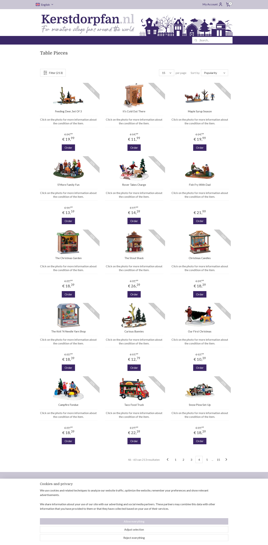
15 (218, 459)
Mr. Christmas (203, 501)
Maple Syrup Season (200, 111)
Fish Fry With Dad (200, 184)
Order (68, 147)
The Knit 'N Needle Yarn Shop (68, 331)
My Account (212, 4)
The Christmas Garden (68, 258)
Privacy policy (124, 522)
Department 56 (204, 496)
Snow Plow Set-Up (200, 404)
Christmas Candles (200, 258)
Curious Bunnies (134, 331)
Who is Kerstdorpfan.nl (130, 492)
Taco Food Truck (134, 404)
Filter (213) (53, 72)
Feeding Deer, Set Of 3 (68, 111)
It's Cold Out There (134, 111)
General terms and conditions (133, 518)
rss (128, 538)
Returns (121, 505)
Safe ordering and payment (171, 518)
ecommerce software (141, 538)
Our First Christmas (199, 331)
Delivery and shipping (129, 496)
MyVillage (201, 518)
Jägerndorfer (203, 513)
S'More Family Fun (68, 184)
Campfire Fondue (68, 404)
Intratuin (200, 509)
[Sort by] (214, 73)
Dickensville (202, 505)
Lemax (199, 488)
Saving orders (124, 501)
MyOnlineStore (171, 538)
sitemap (122, 538)
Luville (199, 492)
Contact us (122, 488)
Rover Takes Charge (134, 184)
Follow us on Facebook (97, 518)
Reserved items (125, 513)
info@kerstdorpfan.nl (97, 510)
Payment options (126, 509)
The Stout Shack (134, 258)
